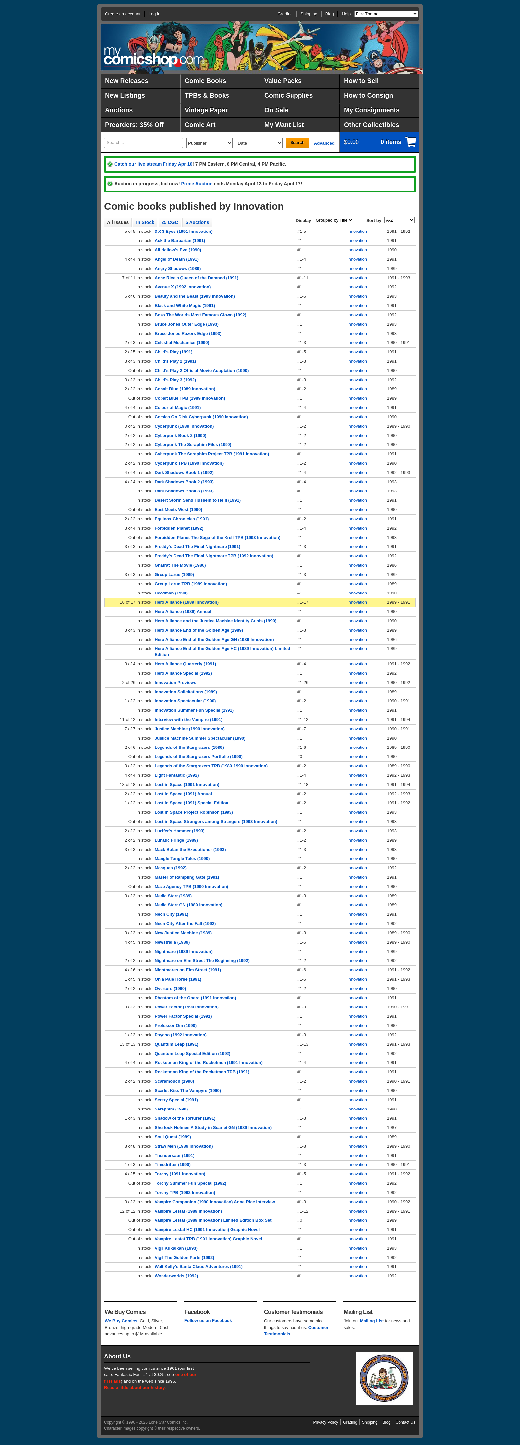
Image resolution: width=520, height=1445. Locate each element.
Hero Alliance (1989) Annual (183, 611)
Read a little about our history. (135, 1387)
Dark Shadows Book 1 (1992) (184, 472)
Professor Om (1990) (176, 1025)
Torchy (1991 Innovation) (180, 1173)
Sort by (373, 220)
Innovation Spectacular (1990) (185, 700)
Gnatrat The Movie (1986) (180, 565)
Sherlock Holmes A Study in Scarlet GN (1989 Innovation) (213, 1127)
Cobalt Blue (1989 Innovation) (185, 389)
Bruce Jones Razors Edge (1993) (188, 333)
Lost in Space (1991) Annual (183, 793)
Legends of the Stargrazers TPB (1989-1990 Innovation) (211, 765)
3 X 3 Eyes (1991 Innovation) (184, 231)
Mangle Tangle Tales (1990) (182, 858)
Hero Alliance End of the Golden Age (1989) (199, 630)
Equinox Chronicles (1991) (182, 518)
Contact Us (405, 1422)
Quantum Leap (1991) (176, 1044)
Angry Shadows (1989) (178, 268)
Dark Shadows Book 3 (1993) (184, 491)
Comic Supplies (288, 95)
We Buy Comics (121, 1320)
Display (303, 220)
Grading (284, 13)
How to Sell (361, 80)
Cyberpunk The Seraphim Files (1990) (193, 444)
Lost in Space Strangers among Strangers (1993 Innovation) (216, 821)
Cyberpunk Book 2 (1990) (180, 435)
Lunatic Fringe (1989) (176, 840)
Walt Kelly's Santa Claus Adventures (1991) (199, 1266)
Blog (329, 13)
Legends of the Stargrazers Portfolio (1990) (199, 756)
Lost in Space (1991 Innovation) (187, 784)
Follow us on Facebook (208, 1320)
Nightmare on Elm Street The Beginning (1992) (202, 960)
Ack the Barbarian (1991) (180, 240)
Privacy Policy (325, 1422)
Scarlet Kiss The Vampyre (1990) (188, 1090)
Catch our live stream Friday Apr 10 (153, 164)
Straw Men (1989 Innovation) (184, 1146)
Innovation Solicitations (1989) (186, 691)
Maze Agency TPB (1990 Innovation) (191, 886)
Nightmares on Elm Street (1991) (188, 969)
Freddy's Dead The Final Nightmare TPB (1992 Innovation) (214, 555)
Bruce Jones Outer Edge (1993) (187, 324)
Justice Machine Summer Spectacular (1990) (200, 738)
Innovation (357, 231)
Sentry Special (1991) (176, 1099)
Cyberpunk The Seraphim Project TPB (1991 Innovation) (212, 453)
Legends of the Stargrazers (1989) (189, 747)
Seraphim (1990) (171, 1109)
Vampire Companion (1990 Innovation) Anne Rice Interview (215, 1201)
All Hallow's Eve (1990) (178, 249)
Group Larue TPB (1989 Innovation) (191, 583)
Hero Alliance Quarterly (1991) (185, 663)
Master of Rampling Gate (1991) (187, 877)
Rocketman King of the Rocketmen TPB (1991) (202, 1071)
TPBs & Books (207, 95)
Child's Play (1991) (173, 351)
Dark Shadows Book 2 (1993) (184, 481)
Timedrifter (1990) (173, 1164)
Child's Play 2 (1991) (175, 361)
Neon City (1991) (171, 914)
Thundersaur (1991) (175, 1155)
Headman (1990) (171, 593)
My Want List (284, 124)
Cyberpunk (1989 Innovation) (184, 426)
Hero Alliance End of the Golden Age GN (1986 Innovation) (214, 639)
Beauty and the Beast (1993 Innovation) (195, 296)
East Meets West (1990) (178, 509)
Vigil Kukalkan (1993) (176, 1248)
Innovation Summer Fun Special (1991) (194, 710)
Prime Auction (196, 183)
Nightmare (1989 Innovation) (184, 951)
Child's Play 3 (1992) (175, 379)
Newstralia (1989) (172, 942)
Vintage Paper (206, 110)
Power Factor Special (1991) (183, 1016)
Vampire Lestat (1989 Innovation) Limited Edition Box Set (213, 1220)
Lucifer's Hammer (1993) (180, 830)
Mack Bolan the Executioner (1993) (190, 849)
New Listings (125, 95)
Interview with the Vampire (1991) (188, 719)
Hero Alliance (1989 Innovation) (187, 602)
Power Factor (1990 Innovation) (187, 1007)
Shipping (308, 13)
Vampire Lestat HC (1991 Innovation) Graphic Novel (207, 1229)
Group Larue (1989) (174, 574)
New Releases (126, 80)
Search (297, 142)
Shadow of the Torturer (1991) (185, 1118)
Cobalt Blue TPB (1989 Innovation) (190, 398)
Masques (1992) (171, 867)
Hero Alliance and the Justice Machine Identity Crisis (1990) (215, 620)
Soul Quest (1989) (173, 1136)
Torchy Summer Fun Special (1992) (190, 1183)
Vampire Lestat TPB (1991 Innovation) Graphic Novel (208, 1238)
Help (346, 13)
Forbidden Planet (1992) (179, 528)
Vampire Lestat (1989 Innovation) (188, 1211)
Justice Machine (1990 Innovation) (190, 728)
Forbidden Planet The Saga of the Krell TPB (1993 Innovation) (217, 537)
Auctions (119, 110)
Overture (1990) (170, 988)
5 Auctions (197, 222)
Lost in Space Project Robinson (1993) (194, 812)
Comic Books (205, 80)
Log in (154, 13)
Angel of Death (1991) (177, 259)
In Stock (145, 222)
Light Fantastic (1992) (177, 775)
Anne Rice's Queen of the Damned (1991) (196, 277)
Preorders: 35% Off (134, 124)
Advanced (324, 143)
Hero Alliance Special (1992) (183, 673)
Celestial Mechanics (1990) (182, 342)
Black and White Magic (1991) (185, 305)
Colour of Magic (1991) (178, 407)
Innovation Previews (175, 682)
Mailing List (372, 1320)
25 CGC (170, 222)
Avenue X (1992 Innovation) (183, 286)
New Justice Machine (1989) (183, 932)
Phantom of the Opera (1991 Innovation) (195, 997)
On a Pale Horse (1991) (178, 979)
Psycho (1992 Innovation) (181, 1034)
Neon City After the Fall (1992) (185, 923)
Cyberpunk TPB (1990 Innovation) (189, 463)
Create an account (122, 13)
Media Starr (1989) (173, 895)
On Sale (276, 110)
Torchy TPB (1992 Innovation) (185, 1192)
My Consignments (372, 110)
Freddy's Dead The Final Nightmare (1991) (197, 546)
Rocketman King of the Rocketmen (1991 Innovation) (209, 1062)
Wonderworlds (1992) (176, 1275)
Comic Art (200, 124)
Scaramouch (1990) (174, 1081)
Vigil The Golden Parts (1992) (184, 1257)
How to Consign (368, 95)
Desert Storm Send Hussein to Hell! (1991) (198, 500)
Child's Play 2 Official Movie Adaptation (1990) (202, 370)
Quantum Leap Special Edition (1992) (192, 1053)
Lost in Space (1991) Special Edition (191, 802)
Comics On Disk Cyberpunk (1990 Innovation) (201, 416)
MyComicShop (154, 57)
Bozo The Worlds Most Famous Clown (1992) (200, 314)
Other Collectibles (371, 124)
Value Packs (283, 80)
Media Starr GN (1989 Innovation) (188, 905)
